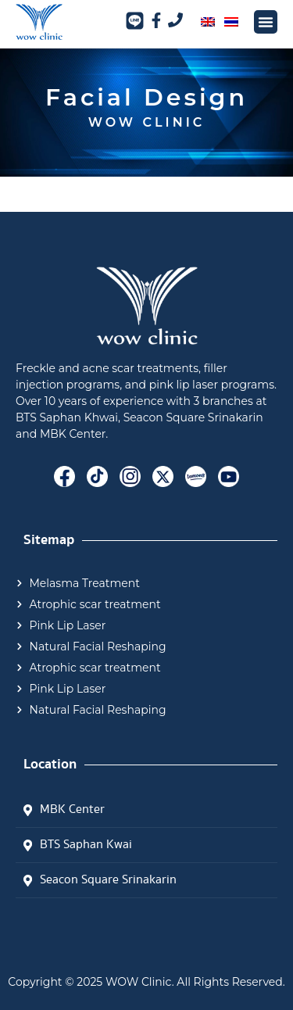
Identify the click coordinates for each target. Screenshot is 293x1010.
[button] (265, 22)
